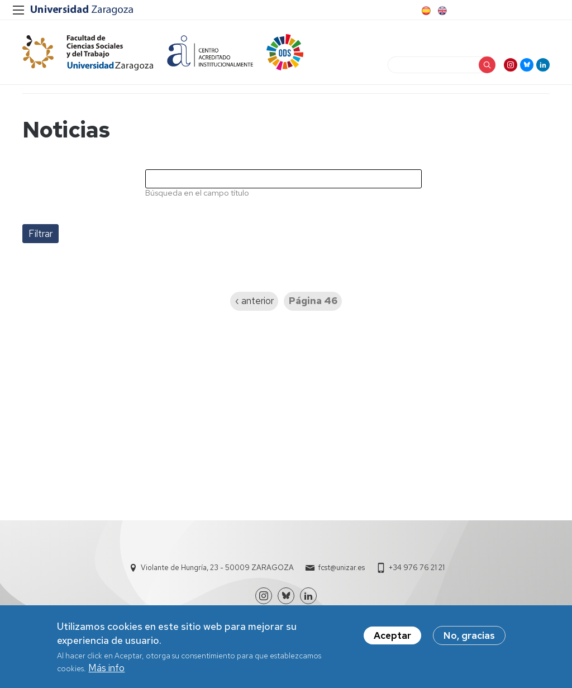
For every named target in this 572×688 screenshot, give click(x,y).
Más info (106, 671)
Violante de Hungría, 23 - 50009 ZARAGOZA (217, 567)
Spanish (425, 11)
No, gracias (469, 639)
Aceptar (392, 639)
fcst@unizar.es (341, 567)
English (441, 11)
